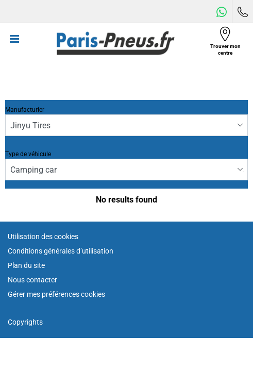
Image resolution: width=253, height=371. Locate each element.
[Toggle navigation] (14, 43)
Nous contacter (32, 280)
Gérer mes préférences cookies (56, 294)
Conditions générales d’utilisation (60, 251)
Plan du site (26, 265)
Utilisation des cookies (43, 236)
